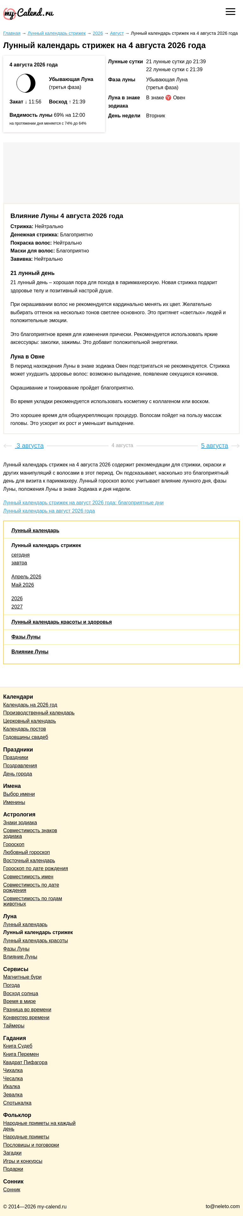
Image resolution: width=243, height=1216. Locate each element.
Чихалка (13, 1070)
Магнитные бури (22, 977)
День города (17, 773)
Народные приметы (26, 1136)
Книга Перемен (21, 1054)
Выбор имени (19, 794)
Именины (14, 802)
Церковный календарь (29, 721)
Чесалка (13, 1078)
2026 (17, 598)
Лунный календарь (35, 530)
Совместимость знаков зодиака (30, 833)
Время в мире (19, 1001)
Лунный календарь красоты (35, 940)
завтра (19, 562)
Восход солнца (20, 993)
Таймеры (13, 1025)
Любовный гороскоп (26, 852)
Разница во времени (27, 1009)
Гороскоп (13, 844)
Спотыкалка (17, 1103)
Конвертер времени (26, 1017)
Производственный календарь (39, 712)
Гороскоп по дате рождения (35, 868)
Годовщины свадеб (25, 737)
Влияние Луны (29, 651)
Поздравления (20, 765)
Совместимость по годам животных (32, 901)
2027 (17, 606)
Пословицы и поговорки (31, 1145)
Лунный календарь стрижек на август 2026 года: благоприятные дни (83, 502)
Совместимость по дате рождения (31, 887)
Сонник (11, 1189)
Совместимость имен (28, 876)
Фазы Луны (25, 636)
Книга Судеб (17, 1046)
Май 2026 (22, 585)
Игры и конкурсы (22, 1161)
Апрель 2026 (26, 576)
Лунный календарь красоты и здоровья (61, 622)
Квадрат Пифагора (25, 1062)
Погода (11, 985)
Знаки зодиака (20, 822)
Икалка (11, 1086)
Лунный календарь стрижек (46, 545)
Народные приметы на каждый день (39, 1126)
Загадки (12, 1153)
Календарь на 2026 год (30, 705)
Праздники (15, 757)
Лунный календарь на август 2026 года (49, 511)
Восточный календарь (29, 860)
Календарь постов (24, 729)
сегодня (20, 555)
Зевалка (12, 1094)
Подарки (13, 1169)
